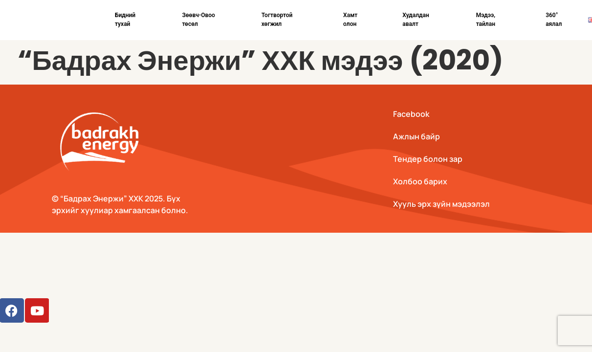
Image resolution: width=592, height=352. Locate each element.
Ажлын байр (416, 136)
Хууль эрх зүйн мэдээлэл (441, 203)
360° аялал (554, 19)
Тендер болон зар (427, 159)
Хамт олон (350, 19)
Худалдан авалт (415, 19)
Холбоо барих (420, 181)
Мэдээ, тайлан (486, 19)
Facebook (411, 114)
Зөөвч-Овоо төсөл (198, 19)
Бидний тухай (125, 19)
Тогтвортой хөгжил (277, 19)
